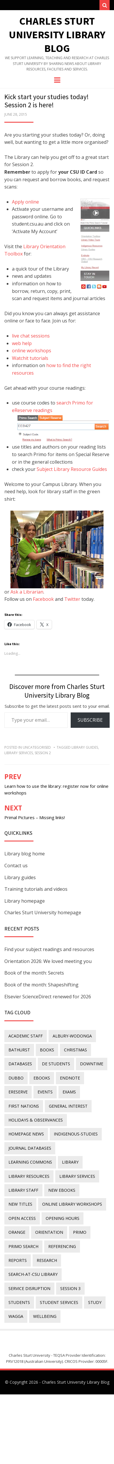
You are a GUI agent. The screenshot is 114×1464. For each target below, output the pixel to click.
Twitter (72, 599)
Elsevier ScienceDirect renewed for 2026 (47, 996)
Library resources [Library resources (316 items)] (28, 1176)
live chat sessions (31, 336)
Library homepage (24, 901)
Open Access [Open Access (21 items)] (22, 1218)
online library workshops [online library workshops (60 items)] (72, 1204)
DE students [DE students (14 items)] (56, 1063)
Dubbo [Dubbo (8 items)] (16, 1078)
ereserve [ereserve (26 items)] (18, 1092)
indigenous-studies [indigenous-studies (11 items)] (76, 1134)
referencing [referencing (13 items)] (62, 1246)
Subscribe (90, 720)
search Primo (70, 403)
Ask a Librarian (26, 592)
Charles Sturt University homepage (42, 912)
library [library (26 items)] (70, 1162)
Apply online (25, 202)
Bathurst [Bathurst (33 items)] (19, 1050)
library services (18, 752)
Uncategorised (37, 747)
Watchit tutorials (30, 358)
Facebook (43, 599)
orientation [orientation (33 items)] (49, 1232)
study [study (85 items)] (94, 1302)
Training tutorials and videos (35, 889)
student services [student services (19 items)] (59, 1302)
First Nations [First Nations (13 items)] (23, 1106)
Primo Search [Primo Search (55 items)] (23, 1246)
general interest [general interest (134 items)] (68, 1106)
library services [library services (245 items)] (77, 1176)
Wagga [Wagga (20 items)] (15, 1316)
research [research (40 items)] (47, 1260)
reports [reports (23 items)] (17, 1260)
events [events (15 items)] (45, 1092)
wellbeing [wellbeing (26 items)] (44, 1316)
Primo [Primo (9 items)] (79, 1232)
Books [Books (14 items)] (47, 1050)
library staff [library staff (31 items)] (23, 1190)
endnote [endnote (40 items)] (70, 1078)
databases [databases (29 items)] (20, 1063)
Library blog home (24, 853)
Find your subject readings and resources (49, 949)
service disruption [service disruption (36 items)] (29, 1288)
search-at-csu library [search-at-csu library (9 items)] (33, 1274)
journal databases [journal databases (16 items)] (29, 1148)
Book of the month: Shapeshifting (41, 985)
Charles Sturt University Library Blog (57, 34)
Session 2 (43, 752)
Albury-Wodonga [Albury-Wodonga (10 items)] (72, 1036)
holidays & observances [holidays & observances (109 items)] (35, 1120)
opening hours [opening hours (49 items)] (62, 1218)
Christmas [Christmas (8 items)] (75, 1050)
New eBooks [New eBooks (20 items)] (61, 1190)
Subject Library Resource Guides (72, 469)
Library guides (20, 877)
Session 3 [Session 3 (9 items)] (70, 1288)
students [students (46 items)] (19, 1302)
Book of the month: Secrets (34, 973)
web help (22, 343)
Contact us (16, 865)
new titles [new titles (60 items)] (20, 1204)
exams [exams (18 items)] (69, 1092)
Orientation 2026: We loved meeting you (48, 961)
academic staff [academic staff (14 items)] (25, 1036)
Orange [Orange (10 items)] (16, 1232)
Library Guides (85, 747)
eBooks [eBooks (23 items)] (41, 1078)
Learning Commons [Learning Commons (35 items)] (30, 1162)
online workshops (31, 350)
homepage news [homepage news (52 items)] (26, 1134)
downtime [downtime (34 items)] (91, 1063)
